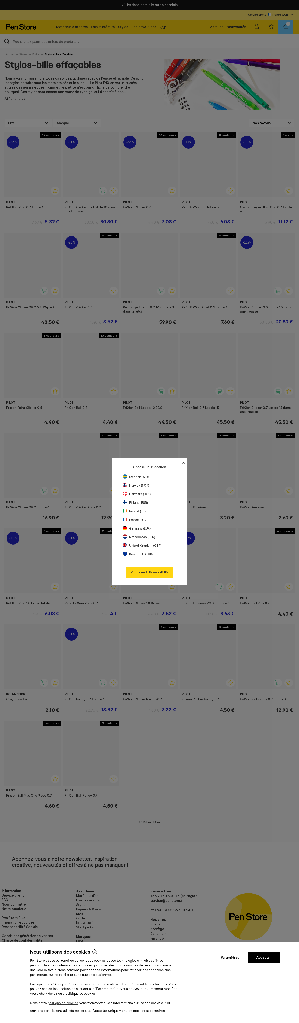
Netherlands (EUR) (139, 537)
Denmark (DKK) (137, 494)
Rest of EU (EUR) (138, 554)
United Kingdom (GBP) (142, 545)
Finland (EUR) (135, 502)
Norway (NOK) (136, 485)
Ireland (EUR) (135, 511)
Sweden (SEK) (136, 477)
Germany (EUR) (137, 528)
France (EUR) (135, 520)
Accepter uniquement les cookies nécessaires (129, 1011)
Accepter (263, 957)
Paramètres (230, 957)
